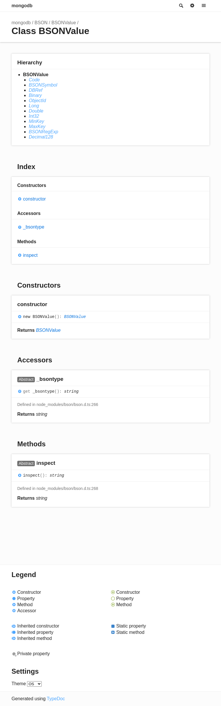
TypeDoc (56, 698)
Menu (203, 6)
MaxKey (37, 126)
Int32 (34, 116)
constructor (34, 198)
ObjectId (37, 100)
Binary (35, 95)
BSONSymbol (43, 85)
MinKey (36, 121)
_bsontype (33, 226)
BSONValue (64, 22)
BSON (41, 22)
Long (34, 105)
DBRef (35, 90)
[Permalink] (53, 305)
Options (192, 6)
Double (36, 110)
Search (180, 6)
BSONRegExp (43, 131)
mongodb (22, 5)
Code (34, 79)
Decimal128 (41, 136)
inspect (30, 255)
